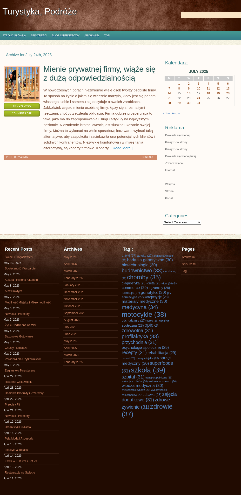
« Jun (166, 113)
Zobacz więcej (174, 163)
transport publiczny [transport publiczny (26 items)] (158, 377)
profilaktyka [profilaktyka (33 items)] (140, 336)
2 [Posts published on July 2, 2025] (189, 83)
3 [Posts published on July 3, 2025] (199, 83)
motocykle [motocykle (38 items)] (144, 314)
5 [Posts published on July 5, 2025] (218, 83)
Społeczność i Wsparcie (20, 268)
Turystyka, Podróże (39, 11)
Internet (170, 170)
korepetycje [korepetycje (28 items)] (157, 297)
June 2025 (70, 334)
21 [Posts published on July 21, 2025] (169, 98)
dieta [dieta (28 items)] (154, 283)
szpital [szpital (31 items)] (133, 376)
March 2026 (71, 271)
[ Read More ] (121, 148)
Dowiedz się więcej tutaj (180, 156)
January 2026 (72, 285)
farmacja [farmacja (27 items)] (131, 293)
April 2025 (70, 348)
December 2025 (74, 292)
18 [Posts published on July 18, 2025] (208, 93)
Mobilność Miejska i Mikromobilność (28, 302)
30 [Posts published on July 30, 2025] (188, 103)
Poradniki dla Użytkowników (23, 359)
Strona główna (14, 35)
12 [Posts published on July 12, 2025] (218, 88)
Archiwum (91, 35)
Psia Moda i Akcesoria (19, 438)
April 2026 (70, 264)
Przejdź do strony (176, 142)
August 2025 (72, 320)
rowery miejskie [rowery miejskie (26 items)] (147, 358)
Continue (148, 157)
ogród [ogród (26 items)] (152, 320)
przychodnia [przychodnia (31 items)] (139, 342)
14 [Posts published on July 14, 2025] (169, 93)
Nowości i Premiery (17, 314)
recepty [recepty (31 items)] (134, 352)
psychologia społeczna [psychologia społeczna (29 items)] (145, 347)
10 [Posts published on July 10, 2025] (198, 88)
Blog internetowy (66, 35)
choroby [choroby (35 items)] (144, 277)
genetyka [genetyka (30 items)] (153, 292)
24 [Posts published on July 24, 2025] (198, 98)
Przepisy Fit (12, 404)
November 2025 (74, 299)
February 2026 (73, 278)
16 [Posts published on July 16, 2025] (188, 93)
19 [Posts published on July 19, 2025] (218, 93)
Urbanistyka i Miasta (18, 427)
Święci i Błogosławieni (19, 257)
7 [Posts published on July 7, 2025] (169, 88)
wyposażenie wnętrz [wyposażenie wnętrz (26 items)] (136, 389)
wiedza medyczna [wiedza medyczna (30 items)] (142, 385)
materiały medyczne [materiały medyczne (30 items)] (144, 301)
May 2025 (70, 341)
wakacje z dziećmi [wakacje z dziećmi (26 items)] (135, 381)
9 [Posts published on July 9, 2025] (189, 88)
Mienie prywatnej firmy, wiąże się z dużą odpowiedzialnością (99, 73)
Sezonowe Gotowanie (19, 336)
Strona (169, 191)
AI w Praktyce (13, 291)
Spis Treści (39, 35)
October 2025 (72, 306)
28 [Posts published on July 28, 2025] (169, 103)
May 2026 (70, 257)
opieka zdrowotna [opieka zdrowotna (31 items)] (140, 327)
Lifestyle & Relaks (16, 450)
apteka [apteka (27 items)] (145, 255)
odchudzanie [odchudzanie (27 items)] (134, 320)
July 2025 (70, 327)
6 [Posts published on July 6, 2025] (228, 83)
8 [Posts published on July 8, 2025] (179, 88)
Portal (169, 198)
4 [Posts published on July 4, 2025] (208, 83)
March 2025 (71, 355)
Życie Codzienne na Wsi (20, 325)
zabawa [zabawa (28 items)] (152, 395)
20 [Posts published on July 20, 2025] (227, 93)
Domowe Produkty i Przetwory (24, 393)
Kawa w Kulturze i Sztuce (21, 461)
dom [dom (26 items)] (167, 283)
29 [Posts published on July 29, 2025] (179, 103)
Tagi (107, 35)
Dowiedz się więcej (177, 135)
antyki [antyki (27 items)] (129, 255)
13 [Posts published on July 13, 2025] (227, 88)
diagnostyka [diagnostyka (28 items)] (134, 283)
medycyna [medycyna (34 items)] (140, 307)
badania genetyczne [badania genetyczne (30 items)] (150, 259)
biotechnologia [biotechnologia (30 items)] (139, 264)
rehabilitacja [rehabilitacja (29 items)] (161, 353)
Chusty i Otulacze (16, 348)
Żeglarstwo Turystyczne (20, 370)
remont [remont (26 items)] (128, 358)
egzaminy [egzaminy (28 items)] (159, 288)
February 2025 (73, 362)
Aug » (176, 113)
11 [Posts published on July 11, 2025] (208, 88)
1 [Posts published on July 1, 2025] (179, 83)
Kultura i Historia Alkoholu (21, 280)
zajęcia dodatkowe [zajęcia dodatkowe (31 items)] (149, 397)
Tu (166, 177)
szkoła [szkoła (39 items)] (148, 370)
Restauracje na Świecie (20, 472)
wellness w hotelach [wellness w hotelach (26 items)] (162, 381)
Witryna (170, 184)
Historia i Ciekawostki (18, 382)
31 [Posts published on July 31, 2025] (198, 103)
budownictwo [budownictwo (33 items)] (142, 271)
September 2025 (74, 313)
